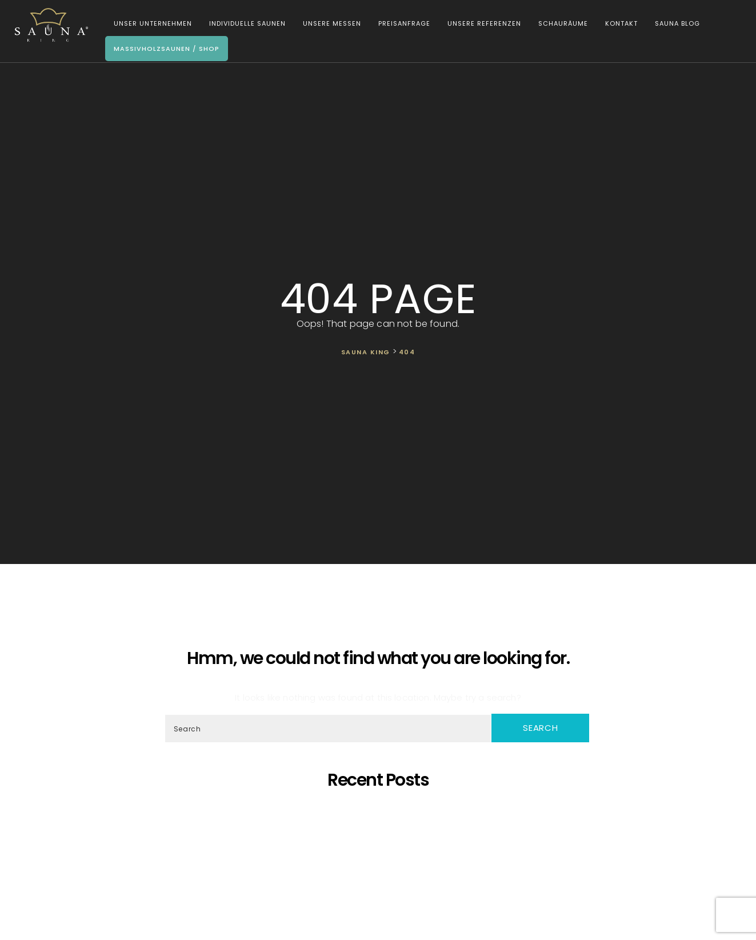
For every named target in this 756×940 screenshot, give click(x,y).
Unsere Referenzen (482, 24)
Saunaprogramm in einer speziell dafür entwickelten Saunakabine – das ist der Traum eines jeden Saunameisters (380, 821)
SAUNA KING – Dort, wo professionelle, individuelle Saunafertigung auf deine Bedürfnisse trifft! (380, 831)
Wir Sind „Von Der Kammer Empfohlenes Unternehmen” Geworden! (381, 883)
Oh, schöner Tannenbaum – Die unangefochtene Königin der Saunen (380, 841)
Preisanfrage (402, 24)
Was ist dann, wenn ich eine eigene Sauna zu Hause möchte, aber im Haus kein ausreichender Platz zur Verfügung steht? (380, 872)
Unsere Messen (330, 24)
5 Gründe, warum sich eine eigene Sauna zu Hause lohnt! (380, 811)
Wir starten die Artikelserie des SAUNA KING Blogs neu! (380, 893)
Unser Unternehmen (150, 24)
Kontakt (619, 24)
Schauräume (561, 24)
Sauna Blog (675, 24)
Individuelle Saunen (245, 24)
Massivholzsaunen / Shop (164, 49)
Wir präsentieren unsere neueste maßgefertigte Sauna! (380, 852)
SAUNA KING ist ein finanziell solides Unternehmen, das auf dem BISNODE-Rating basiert (380, 862)
